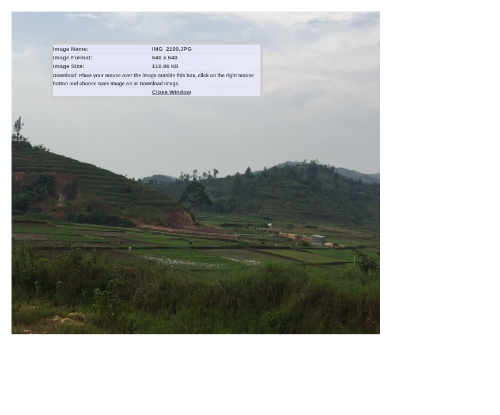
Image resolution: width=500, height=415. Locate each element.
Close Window (171, 92)
